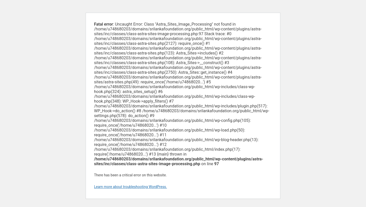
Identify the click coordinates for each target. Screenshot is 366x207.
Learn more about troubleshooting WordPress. (130, 187)
